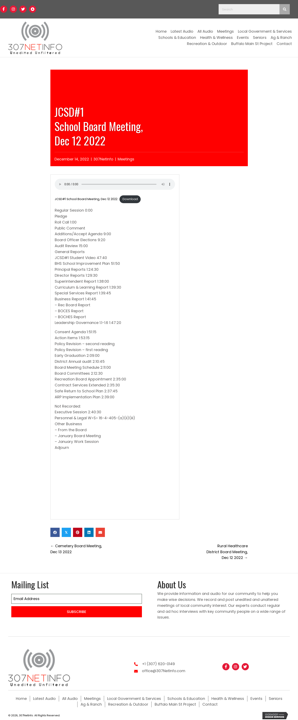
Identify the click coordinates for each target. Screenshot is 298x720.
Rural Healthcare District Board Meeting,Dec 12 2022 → (227, 551)
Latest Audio (44, 697)
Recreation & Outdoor (128, 703)
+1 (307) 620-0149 (158, 663)
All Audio (70, 697)
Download (130, 199)
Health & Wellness (227, 697)
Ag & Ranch (91, 703)
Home (21, 697)
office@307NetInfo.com (163, 670)
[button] (3, 9)
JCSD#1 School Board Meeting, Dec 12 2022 (86, 199)
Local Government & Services (134, 697)
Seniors (275, 697)
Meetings (126, 159)
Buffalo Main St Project (175, 703)
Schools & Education (186, 697)
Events (256, 697)
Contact (210, 703)
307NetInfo (103, 159)
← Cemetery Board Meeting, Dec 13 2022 (76, 548)
